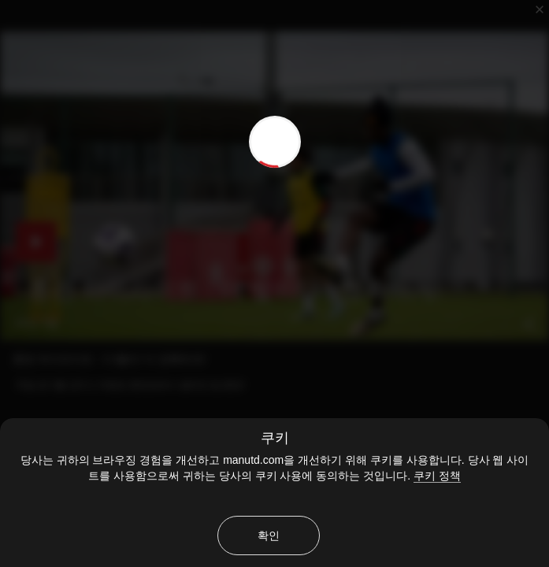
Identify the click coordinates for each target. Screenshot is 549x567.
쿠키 (275, 438)
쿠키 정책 (437, 475)
